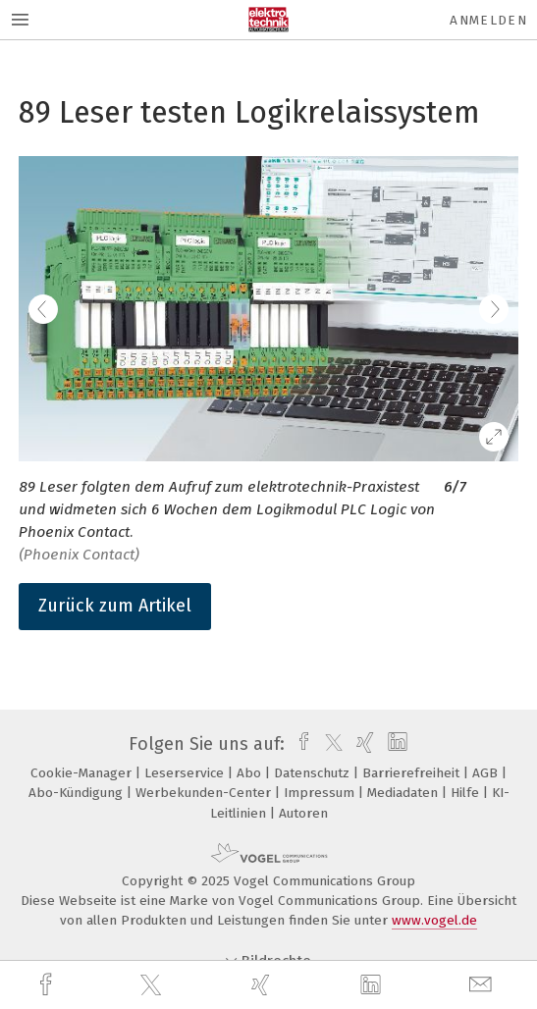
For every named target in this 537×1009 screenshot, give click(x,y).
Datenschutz (313, 773)
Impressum (321, 792)
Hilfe (467, 792)
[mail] (483, 985)
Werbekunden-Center (205, 792)
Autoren (303, 813)
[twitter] (153, 985)
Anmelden (488, 20)
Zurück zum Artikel (114, 605)
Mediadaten (404, 792)
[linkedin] (373, 985)
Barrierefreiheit (412, 773)
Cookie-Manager (82, 773)
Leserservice (186, 773)
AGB (487, 773)
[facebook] (48, 985)
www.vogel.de (434, 920)
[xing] (263, 985)
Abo (251, 773)
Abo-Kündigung (77, 792)
